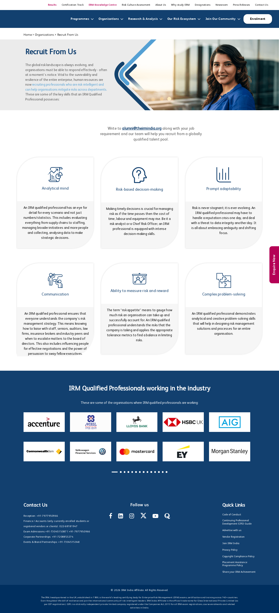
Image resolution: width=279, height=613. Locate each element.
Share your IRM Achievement (238, 572)
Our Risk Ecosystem (182, 19)
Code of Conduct (231, 514)
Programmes (81, 19)
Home (28, 34)
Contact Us (261, 5)
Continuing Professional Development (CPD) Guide (237, 522)
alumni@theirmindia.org (142, 129)
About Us (160, 5)
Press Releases (241, 5)
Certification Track (72, 5)
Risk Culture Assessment (136, 5)
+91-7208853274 (62, 537)
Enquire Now (274, 265)
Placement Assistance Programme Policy (234, 564)
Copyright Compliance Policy (238, 556)
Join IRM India (230, 543)
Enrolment (257, 18)
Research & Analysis (144, 19)
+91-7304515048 (69, 542)
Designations (202, 5)
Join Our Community (222, 19)
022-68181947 (68, 526)
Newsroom (222, 5)
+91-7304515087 (56, 531)
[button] (121, 472)
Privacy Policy (230, 550)
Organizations (109, 19)
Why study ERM (180, 5)
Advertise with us (231, 530)
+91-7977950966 (47, 516)
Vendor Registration (233, 537)
